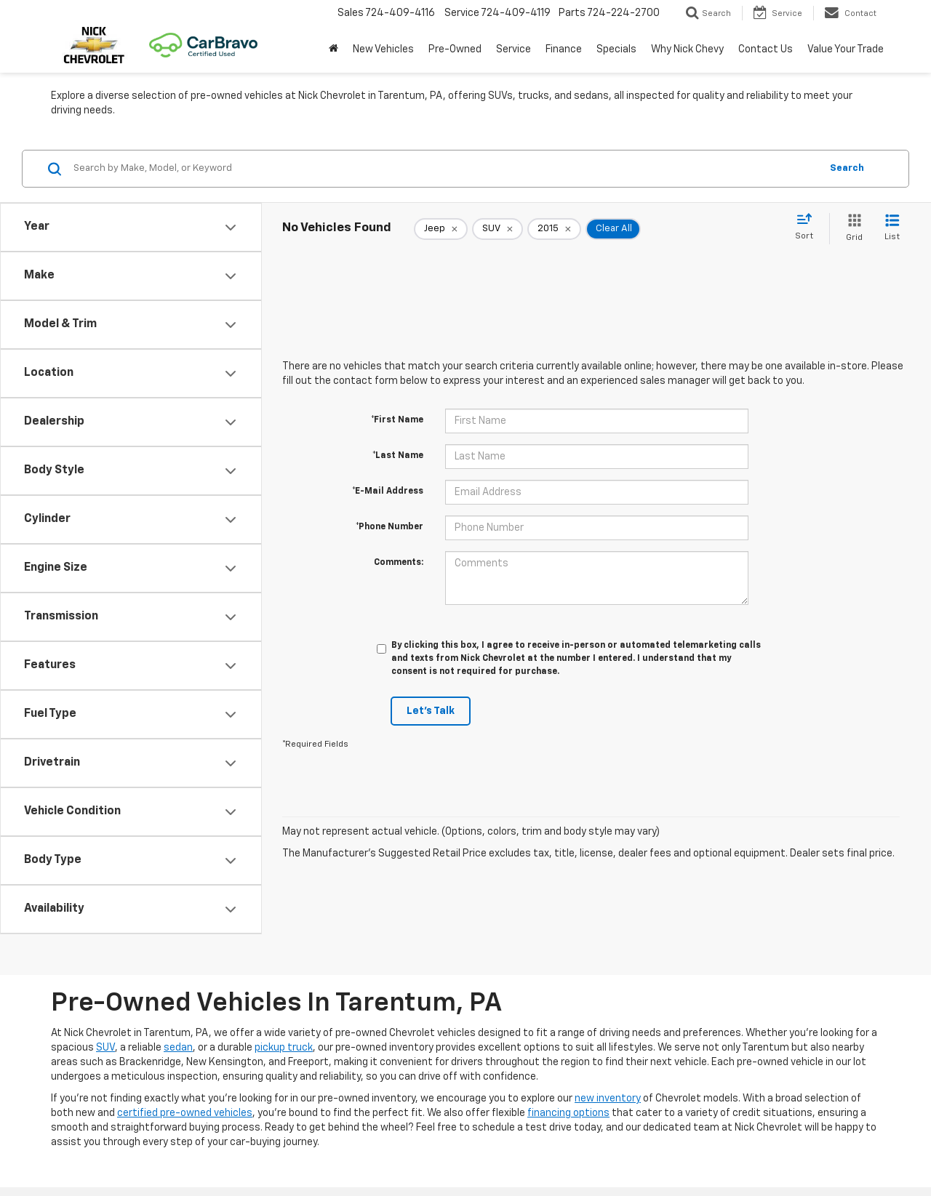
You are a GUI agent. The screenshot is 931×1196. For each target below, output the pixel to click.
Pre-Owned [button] (455, 49)
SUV (105, 1048)
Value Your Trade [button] (845, 49)
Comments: (398, 562)
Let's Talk (431, 711)
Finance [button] (564, 49)
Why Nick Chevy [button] (687, 49)
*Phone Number (389, 527)
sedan (178, 1048)
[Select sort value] (808, 227)
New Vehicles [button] (383, 49)
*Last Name (397, 455)
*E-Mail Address (387, 491)
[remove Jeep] (441, 229)
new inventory (608, 1098)
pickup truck (284, 1048)
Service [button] (513, 49)
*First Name (397, 420)
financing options (568, 1113)
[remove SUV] (497, 229)
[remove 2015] (554, 229)
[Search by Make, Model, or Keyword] (445, 168)
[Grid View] (851, 228)
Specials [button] (616, 49)
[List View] (892, 228)
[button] (333, 49)
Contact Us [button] (765, 49)
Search (847, 168)
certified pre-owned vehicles (184, 1113)
